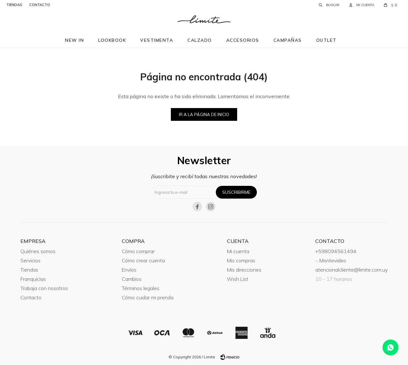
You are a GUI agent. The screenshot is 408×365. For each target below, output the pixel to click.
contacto (39, 5)
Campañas (287, 40)
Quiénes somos (37, 251)
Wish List (237, 279)
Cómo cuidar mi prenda (147, 297)
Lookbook (112, 40)
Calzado (199, 40)
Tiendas (29, 269)
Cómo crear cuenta (143, 260)
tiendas (14, 5)
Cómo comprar (138, 251)
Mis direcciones (244, 269)
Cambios (132, 279)
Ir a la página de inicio (204, 114)
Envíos (129, 269)
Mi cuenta (238, 251)
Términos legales (140, 288)
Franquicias (33, 279)
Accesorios (242, 40)
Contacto (30, 297)
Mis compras (241, 260)
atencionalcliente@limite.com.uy (351, 269)
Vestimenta (156, 40)
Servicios (30, 260)
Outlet (326, 40)
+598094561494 (335, 251)
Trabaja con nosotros (44, 288)
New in (74, 40)
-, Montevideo (330, 260)
